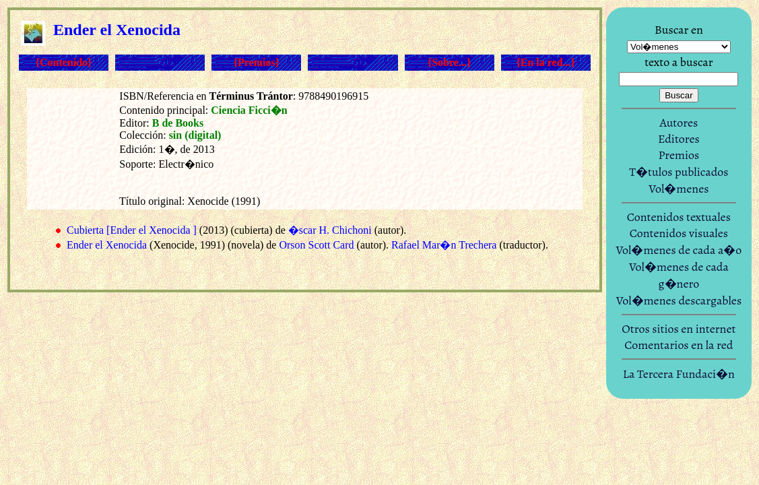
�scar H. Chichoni (330, 230)
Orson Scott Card (316, 245)
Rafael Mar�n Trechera (443, 245)
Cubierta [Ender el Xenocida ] (132, 230)
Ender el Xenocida (107, 245)
